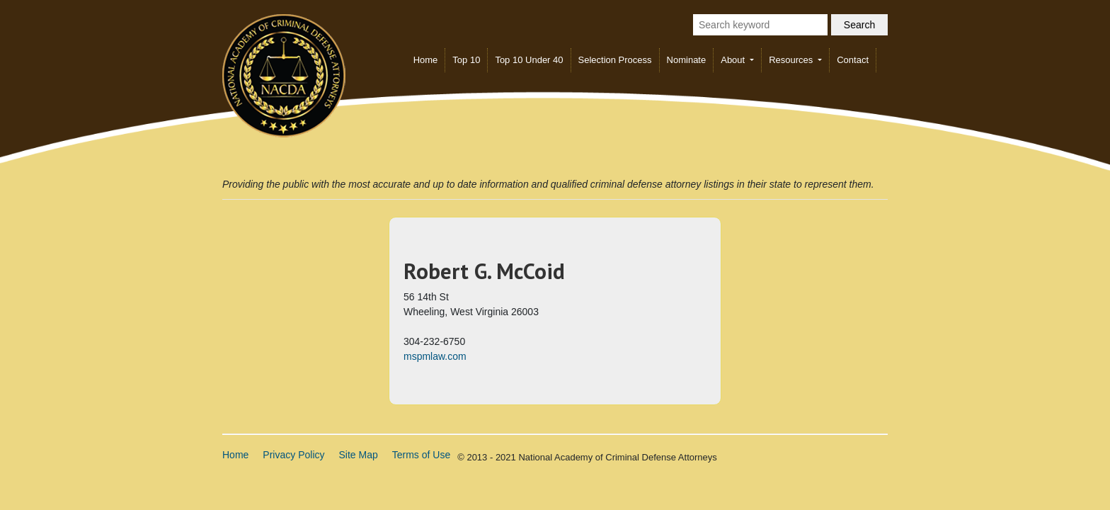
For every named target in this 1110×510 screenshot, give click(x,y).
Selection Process (615, 60)
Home (425, 60)
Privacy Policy (293, 454)
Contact (853, 60)
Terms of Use (421, 454)
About (734, 60)
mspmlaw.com (435, 356)
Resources (792, 60)
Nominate (686, 60)
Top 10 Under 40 (529, 60)
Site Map (358, 454)
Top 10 (466, 60)
